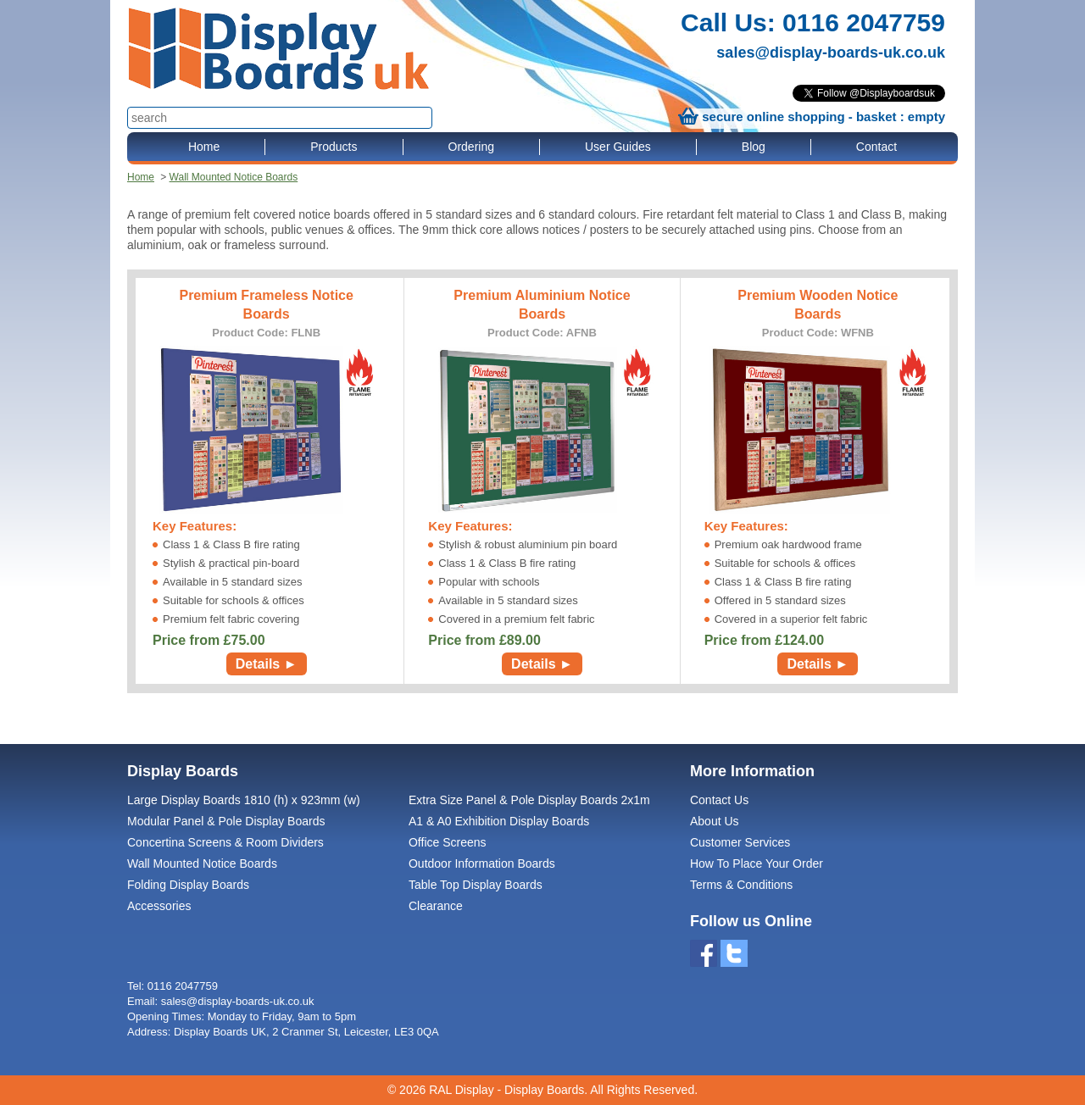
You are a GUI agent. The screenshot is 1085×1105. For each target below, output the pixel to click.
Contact (876, 146)
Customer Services (740, 842)
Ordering (471, 146)
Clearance (436, 906)
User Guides (618, 146)
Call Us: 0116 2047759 (813, 22)
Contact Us (719, 800)
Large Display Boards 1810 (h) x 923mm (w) (243, 800)
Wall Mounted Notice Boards (234, 177)
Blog (753, 146)
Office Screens (448, 842)
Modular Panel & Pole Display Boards (226, 821)
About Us (714, 821)
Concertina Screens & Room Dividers (225, 842)
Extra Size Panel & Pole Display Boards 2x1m (529, 800)
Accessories (159, 906)
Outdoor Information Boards (482, 863)
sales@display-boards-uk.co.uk (830, 52)
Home (204, 146)
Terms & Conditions (741, 884)
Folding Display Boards (188, 884)
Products (333, 146)
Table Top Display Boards (475, 884)
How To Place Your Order (756, 863)
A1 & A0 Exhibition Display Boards (499, 821)
